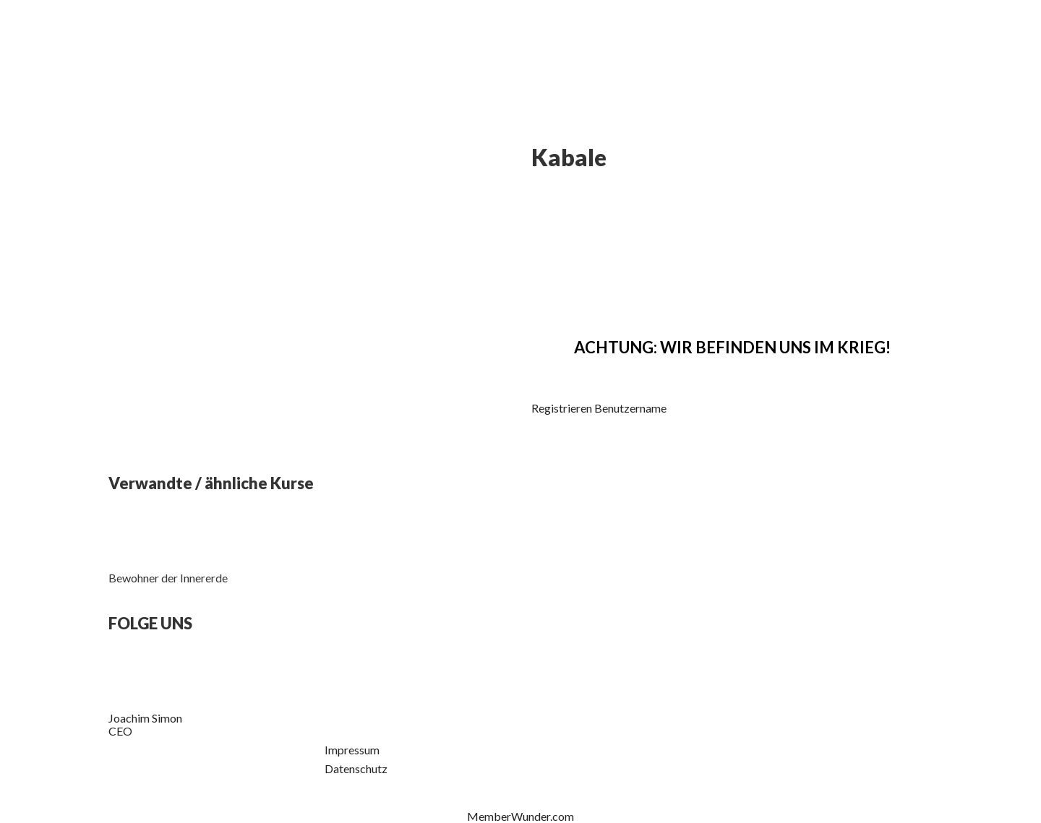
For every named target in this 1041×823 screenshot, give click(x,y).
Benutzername (630, 408)
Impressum (352, 750)
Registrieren (561, 408)
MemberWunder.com (520, 816)
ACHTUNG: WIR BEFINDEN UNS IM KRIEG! (732, 347)
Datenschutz (356, 768)
